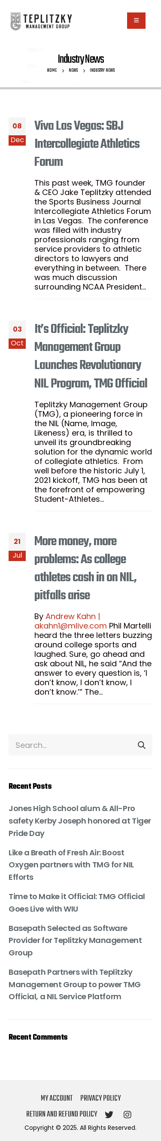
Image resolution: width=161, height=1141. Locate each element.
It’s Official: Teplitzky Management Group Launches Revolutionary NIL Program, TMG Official (90, 357)
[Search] (141, 745)
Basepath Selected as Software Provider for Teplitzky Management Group (75, 940)
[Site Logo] (41, 20)
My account (57, 1098)
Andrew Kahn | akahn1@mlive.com (70, 621)
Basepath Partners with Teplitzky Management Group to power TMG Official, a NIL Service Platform (75, 984)
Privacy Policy (100, 1098)
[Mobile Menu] (136, 20)
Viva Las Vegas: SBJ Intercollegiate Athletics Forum (87, 144)
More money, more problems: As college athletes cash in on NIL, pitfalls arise (85, 569)
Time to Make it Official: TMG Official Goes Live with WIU (77, 902)
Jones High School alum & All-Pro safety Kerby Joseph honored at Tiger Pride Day (80, 821)
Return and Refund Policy (61, 1114)
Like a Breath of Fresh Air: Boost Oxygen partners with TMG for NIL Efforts (71, 865)
